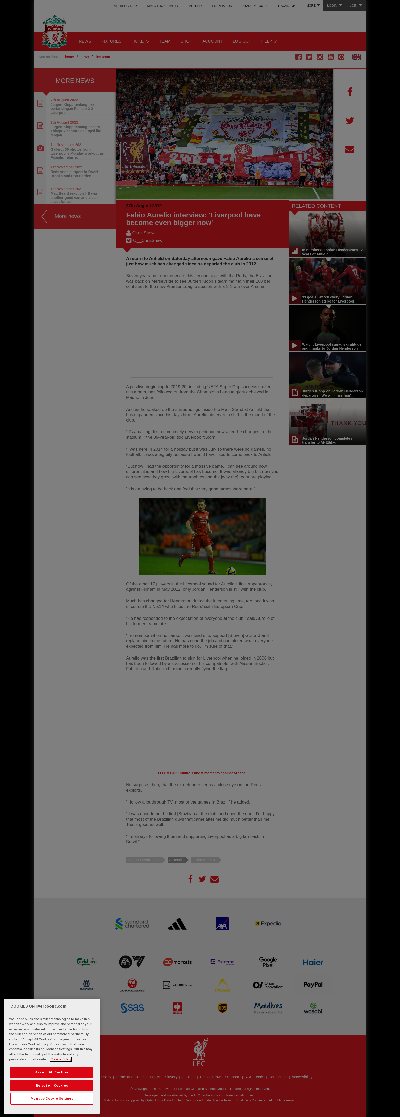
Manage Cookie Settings (52, 1098)
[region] (52, 1056)
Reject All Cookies (52, 1085)
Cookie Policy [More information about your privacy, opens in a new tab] (61, 1059)
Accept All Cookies (52, 1072)
